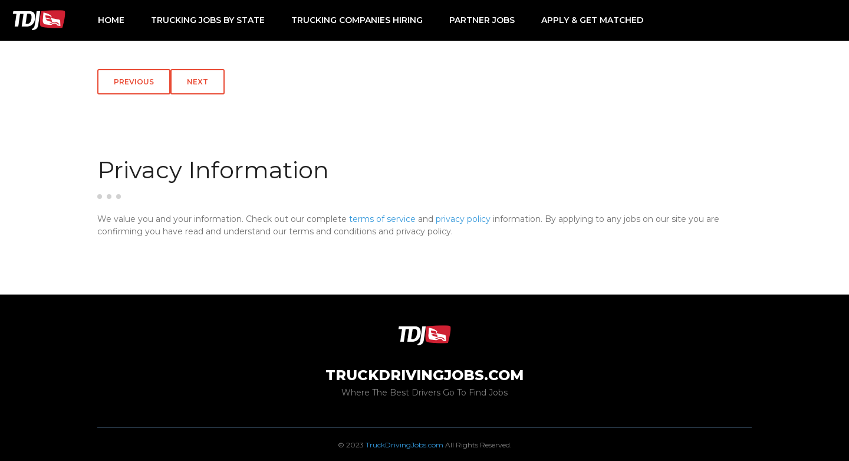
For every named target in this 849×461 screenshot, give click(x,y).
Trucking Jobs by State (208, 20)
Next (197, 81)
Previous (134, 81)
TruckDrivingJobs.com (404, 444)
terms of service (382, 219)
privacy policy (463, 219)
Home (111, 20)
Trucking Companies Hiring (357, 20)
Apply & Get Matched (592, 20)
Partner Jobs (482, 20)
